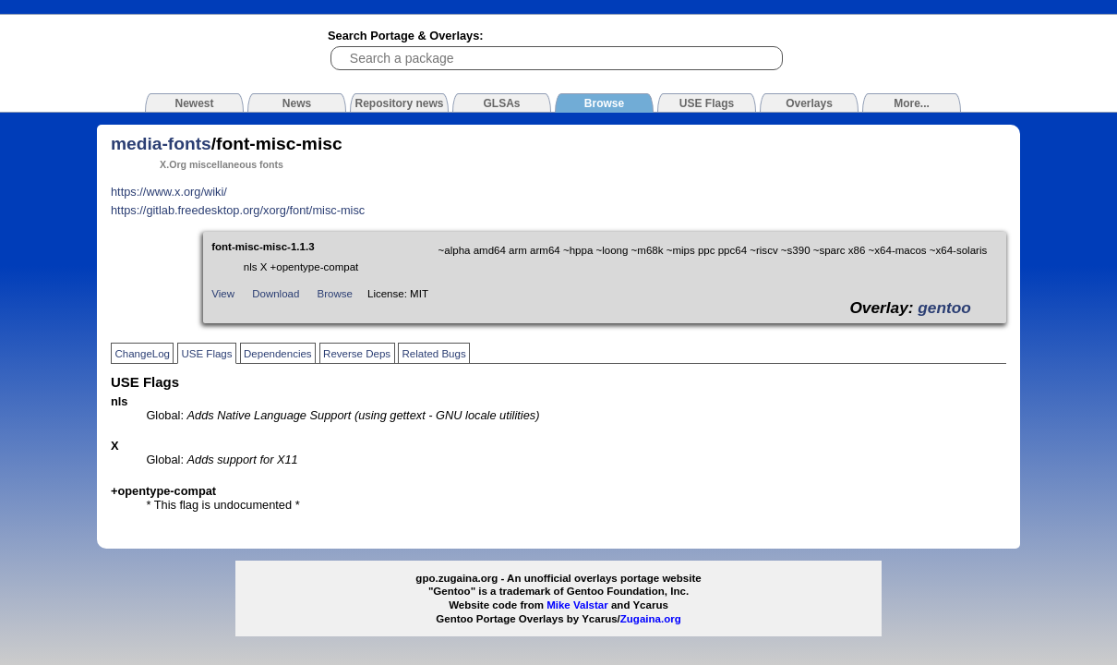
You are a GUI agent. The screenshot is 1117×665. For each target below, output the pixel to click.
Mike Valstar (577, 605)
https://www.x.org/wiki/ (169, 192)
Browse (335, 293)
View (222, 293)
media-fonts (161, 143)
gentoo (944, 307)
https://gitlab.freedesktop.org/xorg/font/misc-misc (238, 210)
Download (275, 293)
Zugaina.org (650, 618)
